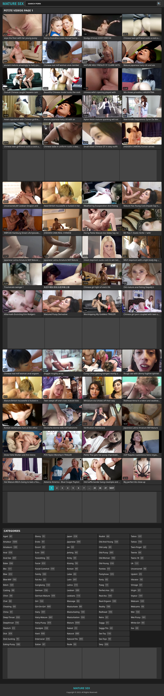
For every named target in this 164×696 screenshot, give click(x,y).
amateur (10, 542)
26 (100, 488)
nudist (104, 536)
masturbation (76, 617)
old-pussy (106, 552)
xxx (135, 628)
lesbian (73, 590)
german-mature (45, 596)
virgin (136, 590)
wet (135, 612)
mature (73, 623)
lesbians (74, 596)
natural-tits (75, 639)
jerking (72, 552)
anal (8, 552)
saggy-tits (106, 628)
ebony (40, 536)
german (41, 590)
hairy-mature (44, 617)
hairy (40, 612)
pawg (104, 585)
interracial (42, 639)
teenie (136, 552)
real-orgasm (107, 601)
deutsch (9, 628)
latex (72, 574)
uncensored (139, 569)
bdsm (8, 585)
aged (8, 536)
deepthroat (11, 623)
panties (104, 569)
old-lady (105, 547)
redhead (106, 612)
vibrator (137, 579)
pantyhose (106, 574)
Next (111, 488)
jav (70, 547)
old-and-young (108, 542)
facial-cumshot (45, 569)
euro (40, 552)
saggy (104, 623)
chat (7, 601)
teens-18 (137, 558)
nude (72, 644)
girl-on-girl (43, 606)
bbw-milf (10, 579)
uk (135, 563)
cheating (9, 606)
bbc (7, 569)
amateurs (10, 547)
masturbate (74, 606)
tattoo (136, 542)
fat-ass (40, 579)
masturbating (76, 612)
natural (73, 633)
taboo (136, 536)
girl (39, 601)
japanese (74, 542)
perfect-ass (106, 590)
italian (40, 644)
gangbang (42, 585)
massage (73, 601)
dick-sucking (11, 639)
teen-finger (138, 547)
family (41, 574)
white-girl (138, 623)
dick (8, 633)
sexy (104, 644)
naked (72, 628)
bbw (8, 574)
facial (40, 563)
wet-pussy (138, 617)
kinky (72, 558)
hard (40, 633)
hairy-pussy (43, 623)
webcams (137, 606)
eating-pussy (11, 644)
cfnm (8, 596)
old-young (106, 563)
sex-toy (105, 633)
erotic (40, 542)
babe (8, 563)
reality (105, 606)
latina (72, 585)
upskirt (136, 574)
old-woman (107, 558)
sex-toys (105, 639)
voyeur (137, 596)
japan (72, 536)
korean (72, 569)
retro (104, 617)
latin (72, 579)
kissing (72, 563)
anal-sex (10, 558)
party (103, 579)
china (8, 612)
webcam (137, 601)
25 (95, 488)
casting (9, 590)
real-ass (105, 596)
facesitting (42, 558)
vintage (137, 585)
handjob (41, 628)
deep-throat (11, 617)
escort (40, 547)
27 (106, 488)
